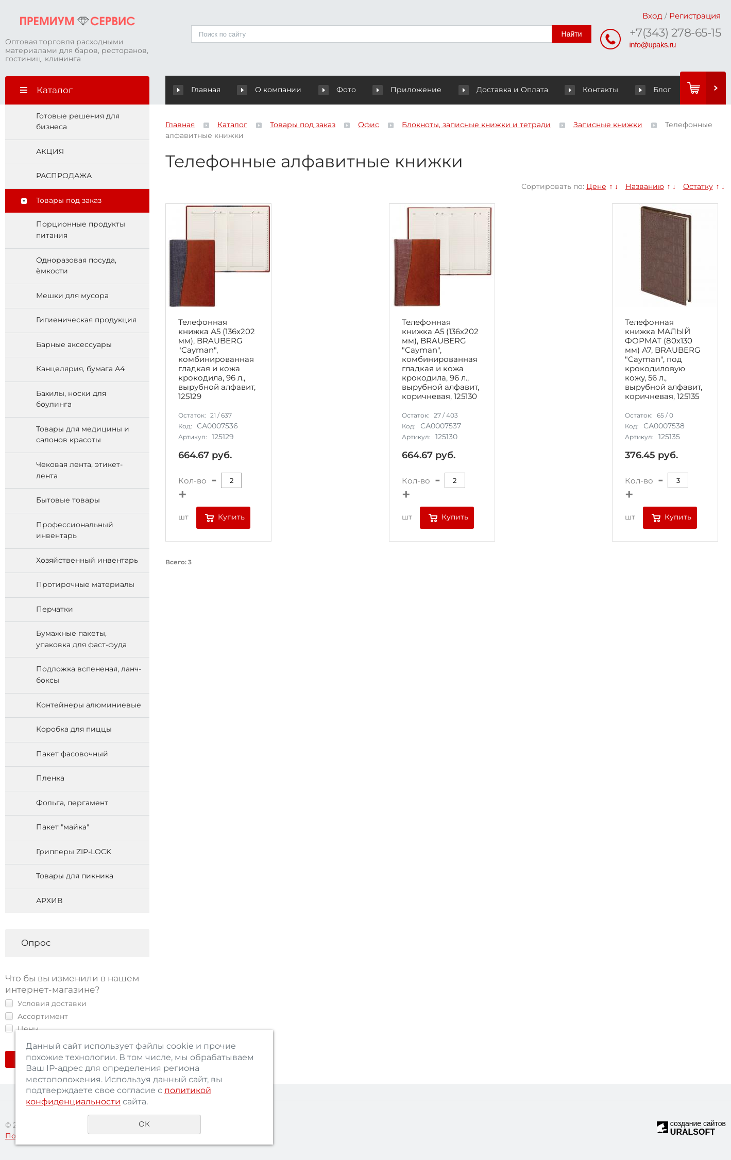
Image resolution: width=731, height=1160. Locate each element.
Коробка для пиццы (74, 729)
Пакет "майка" (62, 827)
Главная (199, 89)
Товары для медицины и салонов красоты (82, 434)
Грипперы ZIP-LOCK (73, 851)
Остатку (698, 186)
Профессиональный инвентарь (74, 530)
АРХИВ (49, 900)
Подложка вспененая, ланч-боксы (88, 675)
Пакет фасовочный (72, 753)
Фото (331, 89)
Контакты (574, 89)
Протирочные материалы (85, 585)
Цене (596, 186)
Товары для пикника (74, 876)
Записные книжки (607, 124)
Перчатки (54, 609)
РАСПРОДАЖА (64, 176)
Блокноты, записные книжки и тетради (476, 124)
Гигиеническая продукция (86, 320)
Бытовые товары (68, 500)
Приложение (416, 89)
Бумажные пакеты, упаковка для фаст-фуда (81, 639)
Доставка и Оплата (499, 89)
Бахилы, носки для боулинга (71, 399)
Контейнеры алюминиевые (88, 704)
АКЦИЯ (50, 151)
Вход (652, 16)
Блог (636, 89)
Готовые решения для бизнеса (78, 121)
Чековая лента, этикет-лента (79, 470)
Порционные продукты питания (80, 230)
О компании (274, 89)
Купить (231, 517)
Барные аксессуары (74, 344)
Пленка (50, 778)
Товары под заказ (68, 200)
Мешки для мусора (72, 295)
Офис (368, 124)
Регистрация (695, 16)
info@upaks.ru (653, 44)
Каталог (232, 124)
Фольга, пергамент (72, 802)
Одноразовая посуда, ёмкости (76, 265)
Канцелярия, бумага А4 (80, 369)
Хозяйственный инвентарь (87, 560)
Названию (644, 186)
